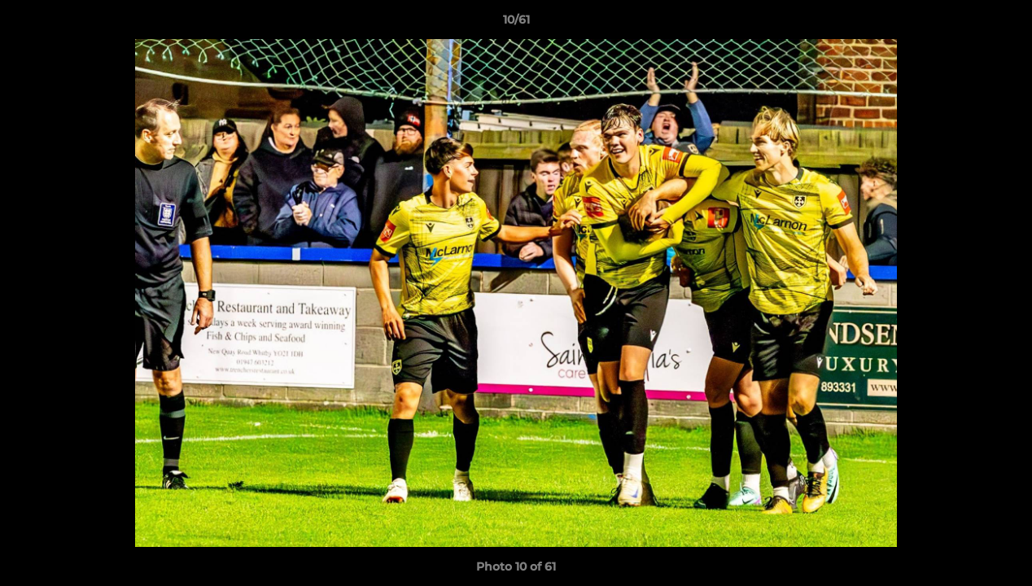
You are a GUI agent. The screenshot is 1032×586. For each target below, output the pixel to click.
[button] (1002, 23)
